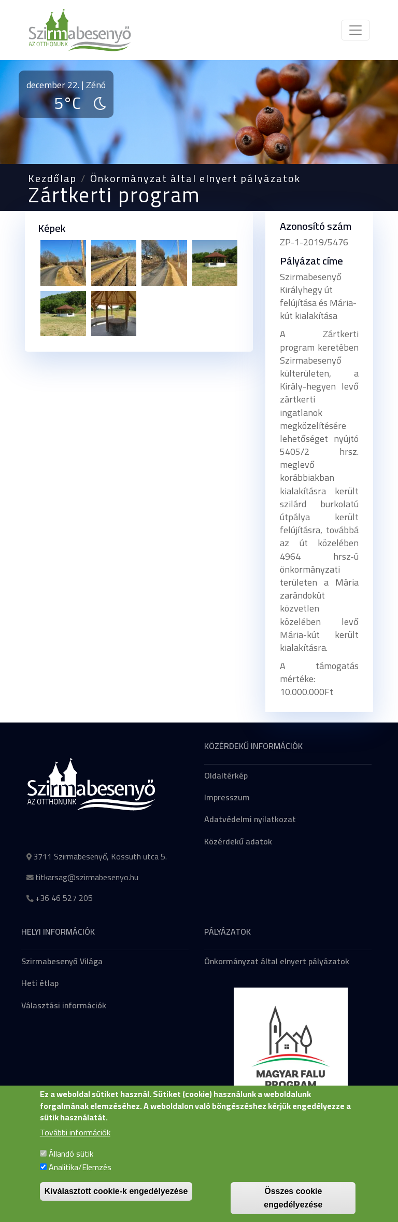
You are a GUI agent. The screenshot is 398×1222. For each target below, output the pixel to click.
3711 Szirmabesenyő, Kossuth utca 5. (100, 856)
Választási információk (63, 1005)
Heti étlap (40, 983)
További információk (75, 1143)
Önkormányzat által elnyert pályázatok (195, 178)
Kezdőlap (52, 178)
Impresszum (227, 797)
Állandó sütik (71, 1165)
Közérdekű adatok (238, 841)
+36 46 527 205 (64, 898)
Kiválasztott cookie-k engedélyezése (116, 1202)
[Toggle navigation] (355, 30)
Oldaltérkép (226, 775)
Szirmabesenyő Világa (62, 961)
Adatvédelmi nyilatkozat (250, 819)
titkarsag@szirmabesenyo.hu (86, 877)
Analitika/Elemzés (80, 1178)
